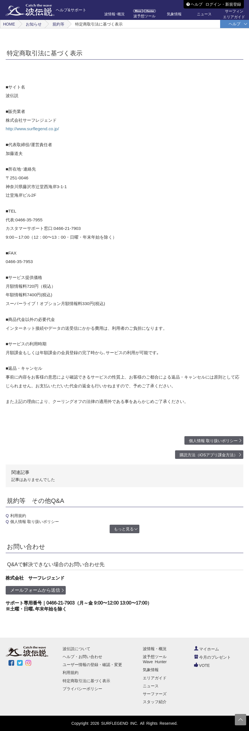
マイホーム (206, 649)
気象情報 (151, 669)
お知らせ (34, 24)
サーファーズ (155, 694)
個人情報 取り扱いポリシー (213, 441)
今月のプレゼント (212, 657)
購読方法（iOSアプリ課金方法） (209, 455)
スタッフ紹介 (155, 702)
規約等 (58, 24)
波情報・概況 (155, 648)
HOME (9, 24)
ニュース (151, 686)
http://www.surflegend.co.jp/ (32, 128)
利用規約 (18, 515)
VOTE (202, 665)
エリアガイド (155, 678)
